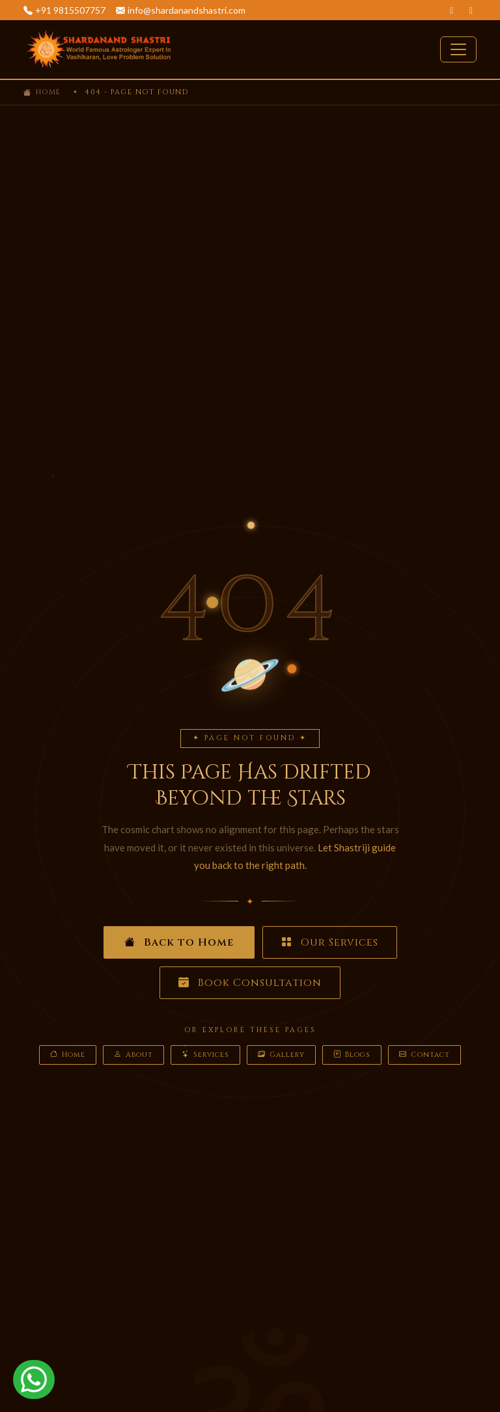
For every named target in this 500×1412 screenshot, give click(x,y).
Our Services (329, 942)
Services (205, 1055)
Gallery (281, 1055)
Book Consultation (250, 983)
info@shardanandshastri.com (186, 10)
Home (48, 92)
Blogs (351, 1055)
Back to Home (179, 942)
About (133, 1055)
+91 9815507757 (70, 10)
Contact (424, 1055)
